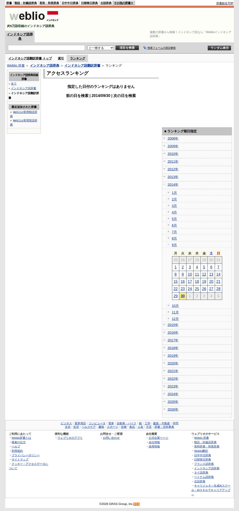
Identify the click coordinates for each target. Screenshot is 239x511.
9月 (174, 245)
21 (218, 282)
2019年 (173, 355)
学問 (175, 423)
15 (175, 282)
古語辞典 (106, 3)
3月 (174, 206)
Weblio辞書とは (21, 437)
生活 (76, 426)
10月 (175, 306)
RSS (137, 504)
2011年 (173, 161)
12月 (175, 319)
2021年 (173, 371)
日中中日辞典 (70, 3)
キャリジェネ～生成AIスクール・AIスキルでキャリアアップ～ (210, 490)
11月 (175, 312)
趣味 (101, 426)
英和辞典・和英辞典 (206, 446)
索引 (61, 58)
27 (211, 289)
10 (190, 274)
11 (197, 274)
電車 (111, 423)
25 (197, 289)
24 (190, 289)
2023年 (173, 386)
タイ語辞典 (201, 472)
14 (218, 274)
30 (183, 296)
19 (204, 282)
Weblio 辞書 (16, 65)
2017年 (173, 340)
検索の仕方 (19, 442)
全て (14, 84)
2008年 (173, 138)
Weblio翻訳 (201, 450)
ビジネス (66, 423)
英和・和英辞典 (49, 3)
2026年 (173, 409)
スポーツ (112, 426)
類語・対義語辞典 (25, 3)
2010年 (173, 154)
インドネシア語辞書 (23, 88)
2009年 (173, 146)
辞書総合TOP (224, 3)
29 (175, 296)
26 (204, 289)
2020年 (173, 363)
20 (211, 282)
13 (211, 274)
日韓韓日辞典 (89, 3)
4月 (174, 212)
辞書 (9, 3)
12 (204, 274)
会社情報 (154, 442)
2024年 (173, 394)
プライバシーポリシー (26, 455)
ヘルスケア (89, 426)
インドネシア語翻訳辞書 (82, 65)
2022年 (173, 379)
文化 (67, 426)
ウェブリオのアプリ (70, 437)
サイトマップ (20, 459)
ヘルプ (16, 446)
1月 (174, 193)
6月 (174, 225)
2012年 (173, 169)
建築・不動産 (161, 423)
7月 (174, 232)
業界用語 (80, 423)
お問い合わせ (111, 437)
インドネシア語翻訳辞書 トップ (30, 58)
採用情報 (154, 446)
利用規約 (17, 450)
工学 (147, 423)
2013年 (173, 177)
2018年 (173, 348)
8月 (174, 238)
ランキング (77, 58)
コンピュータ (97, 423)
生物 (124, 426)
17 (190, 282)
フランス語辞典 (204, 463)
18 (197, 282)
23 (183, 289)
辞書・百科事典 (164, 426)
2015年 (173, 325)
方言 (149, 426)
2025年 (173, 402)
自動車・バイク (126, 423)
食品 (132, 426)
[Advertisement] (148, 19)
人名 (140, 426)
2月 (174, 199)
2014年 (173, 184)
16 (183, 282)
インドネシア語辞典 (44, 65)
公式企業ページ (158, 437)
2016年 (173, 332)
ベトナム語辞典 (204, 476)
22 (175, 289)
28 (218, 289)
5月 (174, 219)
